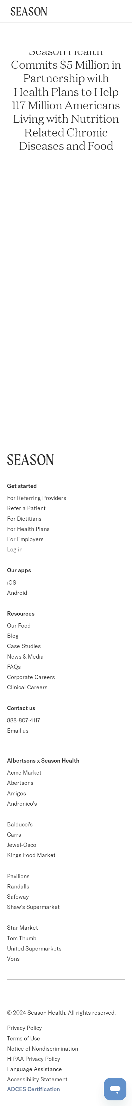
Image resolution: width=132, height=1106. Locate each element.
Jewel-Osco (21, 844)
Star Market (22, 927)
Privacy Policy (24, 1027)
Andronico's (22, 803)
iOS (11, 582)
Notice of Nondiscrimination (43, 1048)
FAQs (14, 666)
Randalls (18, 886)
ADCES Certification (33, 1089)
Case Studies (24, 645)
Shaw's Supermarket (33, 906)
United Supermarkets (34, 948)
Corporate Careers (31, 676)
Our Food (19, 625)
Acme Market (24, 772)
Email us (18, 730)
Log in (15, 549)
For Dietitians (24, 518)
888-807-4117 (23, 720)
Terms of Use (23, 1038)
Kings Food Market (31, 854)
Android (17, 592)
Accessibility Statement (37, 1079)
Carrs (14, 834)
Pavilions (18, 876)
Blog (13, 635)
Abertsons (20, 782)
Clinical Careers (27, 687)
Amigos (16, 793)
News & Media (25, 656)
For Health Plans (28, 528)
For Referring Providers (36, 497)
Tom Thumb (21, 938)
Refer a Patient (26, 508)
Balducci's (20, 824)
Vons (13, 958)
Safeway (18, 896)
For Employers (25, 539)
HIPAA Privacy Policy (33, 1058)
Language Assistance (34, 1069)
